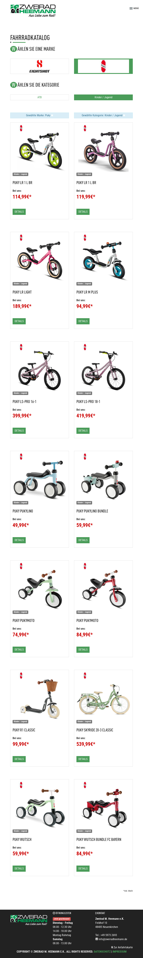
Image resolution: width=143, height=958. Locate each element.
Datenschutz (102, 951)
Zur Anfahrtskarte (122, 947)
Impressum (119, 951)
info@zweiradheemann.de (113, 939)
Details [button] (19, 211)
